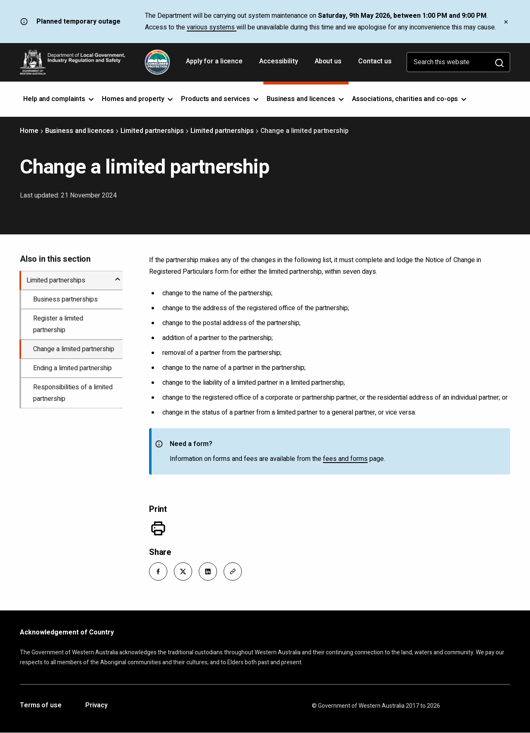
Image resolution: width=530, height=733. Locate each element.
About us (328, 61)
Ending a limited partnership (72, 368)
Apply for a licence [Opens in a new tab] (215, 64)
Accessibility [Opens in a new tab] (279, 64)
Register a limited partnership (58, 324)
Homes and (138, 99)
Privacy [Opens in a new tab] (96, 705)
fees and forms (345, 459)
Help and (59, 99)
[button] (158, 571)
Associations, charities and (410, 99)
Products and (220, 99)
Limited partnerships (152, 131)
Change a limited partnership (73, 349)
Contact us (375, 61)
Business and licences (79, 131)
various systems (211, 27)
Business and (306, 99)
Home (29, 131)
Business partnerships (65, 299)
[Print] (158, 528)
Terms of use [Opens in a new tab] (41, 705)
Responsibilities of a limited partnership (73, 393)
